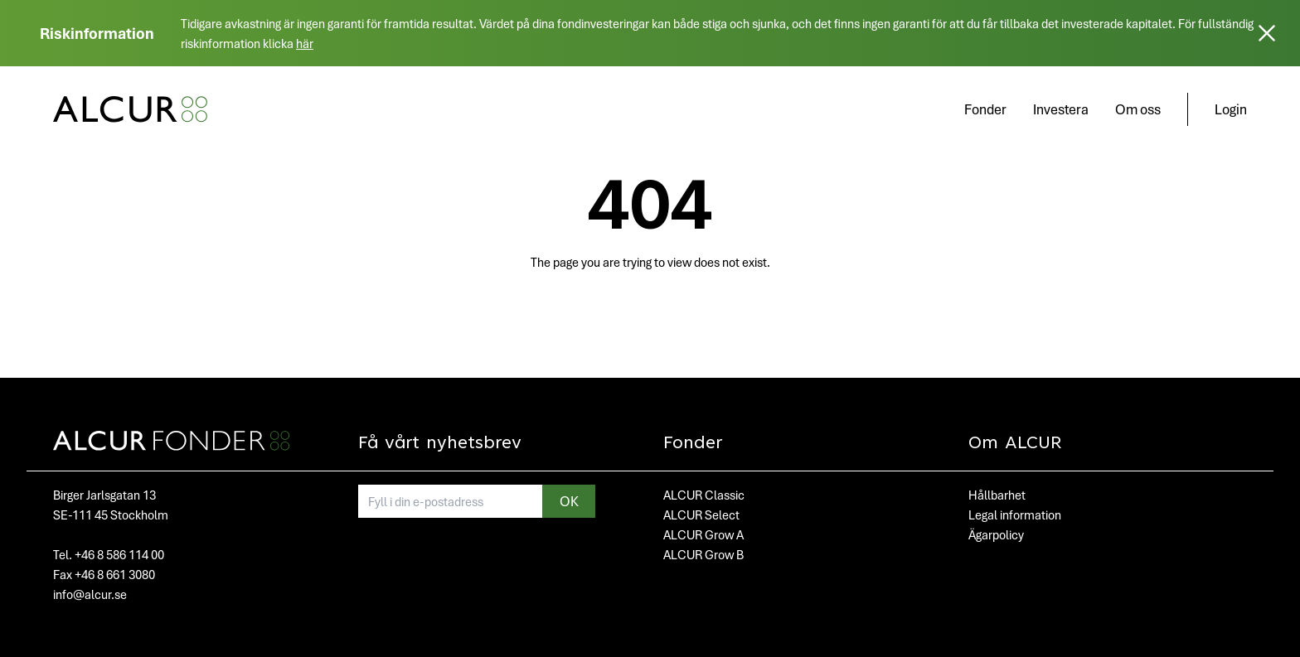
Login (1231, 108)
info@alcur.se (90, 594)
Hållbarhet (997, 494)
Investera (1061, 108)
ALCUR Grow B (703, 554)
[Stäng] (1267, 33)
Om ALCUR (1015, 444)
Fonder (985, 108)
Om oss (1138, 108)
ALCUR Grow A (703, 534)
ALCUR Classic (704, 494)
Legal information (1014, 514)
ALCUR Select (701, 514)
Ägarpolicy (996, 534)
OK (569, 500)
